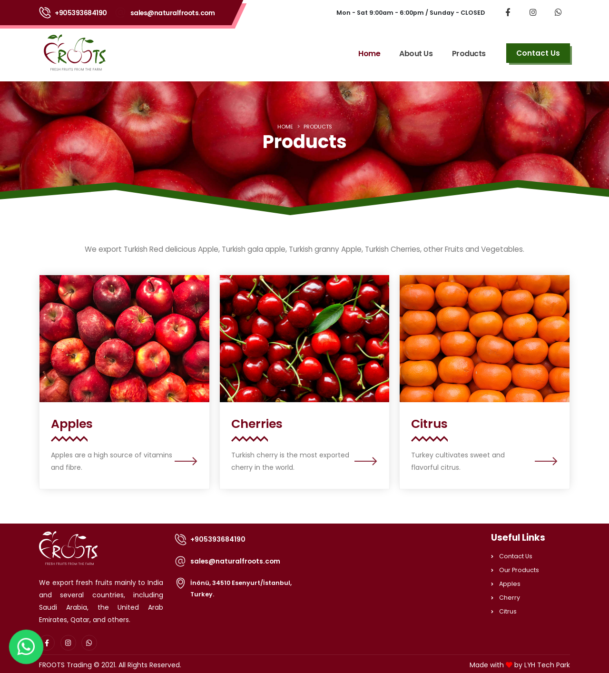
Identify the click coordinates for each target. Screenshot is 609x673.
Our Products (519, 570)
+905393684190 (81, 13)
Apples (510, 584)
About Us (415, 53)
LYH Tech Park (547, 665)
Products (469, 53)
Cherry (509, 598)
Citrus (508, 611)
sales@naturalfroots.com (172, 13)
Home (369, 53)
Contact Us (515, 556)
